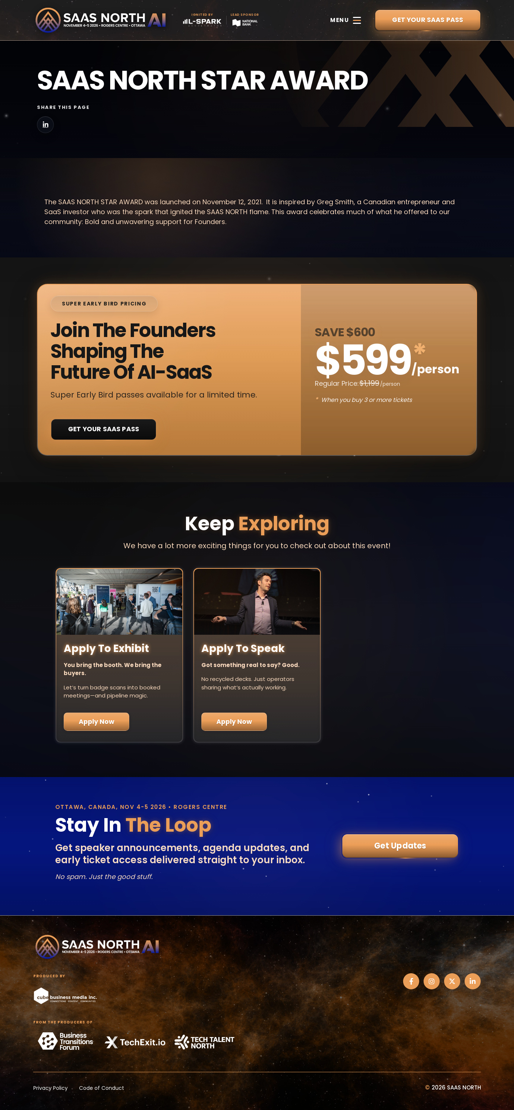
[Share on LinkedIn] (45, 124)
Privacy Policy (50, 1088)
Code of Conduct (101, 1088)
